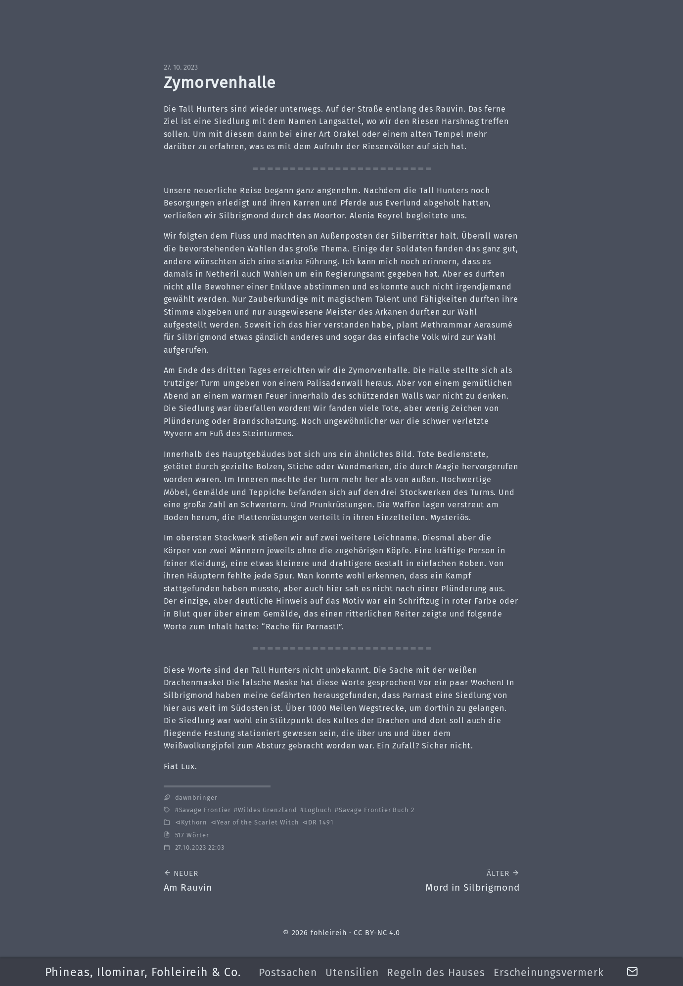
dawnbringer (196, 797)
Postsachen (288, 972)
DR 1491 (321, 822)
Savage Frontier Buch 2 (376, 810)
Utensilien (352, 972)
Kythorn (194, 822)
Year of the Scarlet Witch (258, 822)
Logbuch (318, 810)
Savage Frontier (205, 810)
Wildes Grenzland (267, 810)
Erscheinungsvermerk (549, 972)
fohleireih (329, 933)
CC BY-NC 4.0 (377, 933)
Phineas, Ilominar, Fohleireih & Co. (143, 972)
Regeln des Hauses (436, 972)
